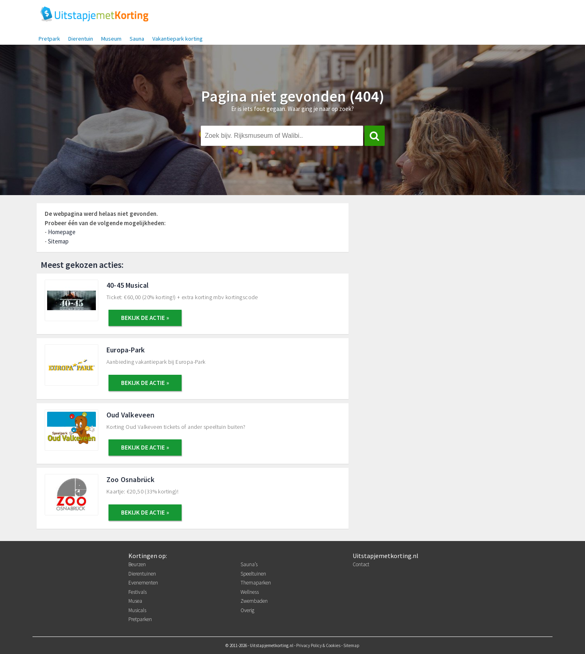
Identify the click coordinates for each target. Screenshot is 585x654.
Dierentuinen (142, 573)
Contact (361, 564)
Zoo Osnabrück (130, 479)
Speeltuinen (253, 573)
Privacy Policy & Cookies (318, 645)
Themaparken (255, 582)
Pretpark (49, 38)
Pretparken (140, 619)
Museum (111, 38)
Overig (247, 610)
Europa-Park (125, 349)
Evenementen (143, 582)
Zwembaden (254, 601)
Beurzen (137, 564)
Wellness (249, 592)
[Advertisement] (457, 263)
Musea (135, 601)
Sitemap (58, 241)
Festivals (137, 592)
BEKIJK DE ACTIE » (145, 318)
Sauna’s (249, 564)
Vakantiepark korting (177, 38)
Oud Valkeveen (130, 414)
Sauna (137, 38)
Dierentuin (80, 38)
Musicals (137, 610)
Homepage (62, 232)
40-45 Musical (127, 285)
